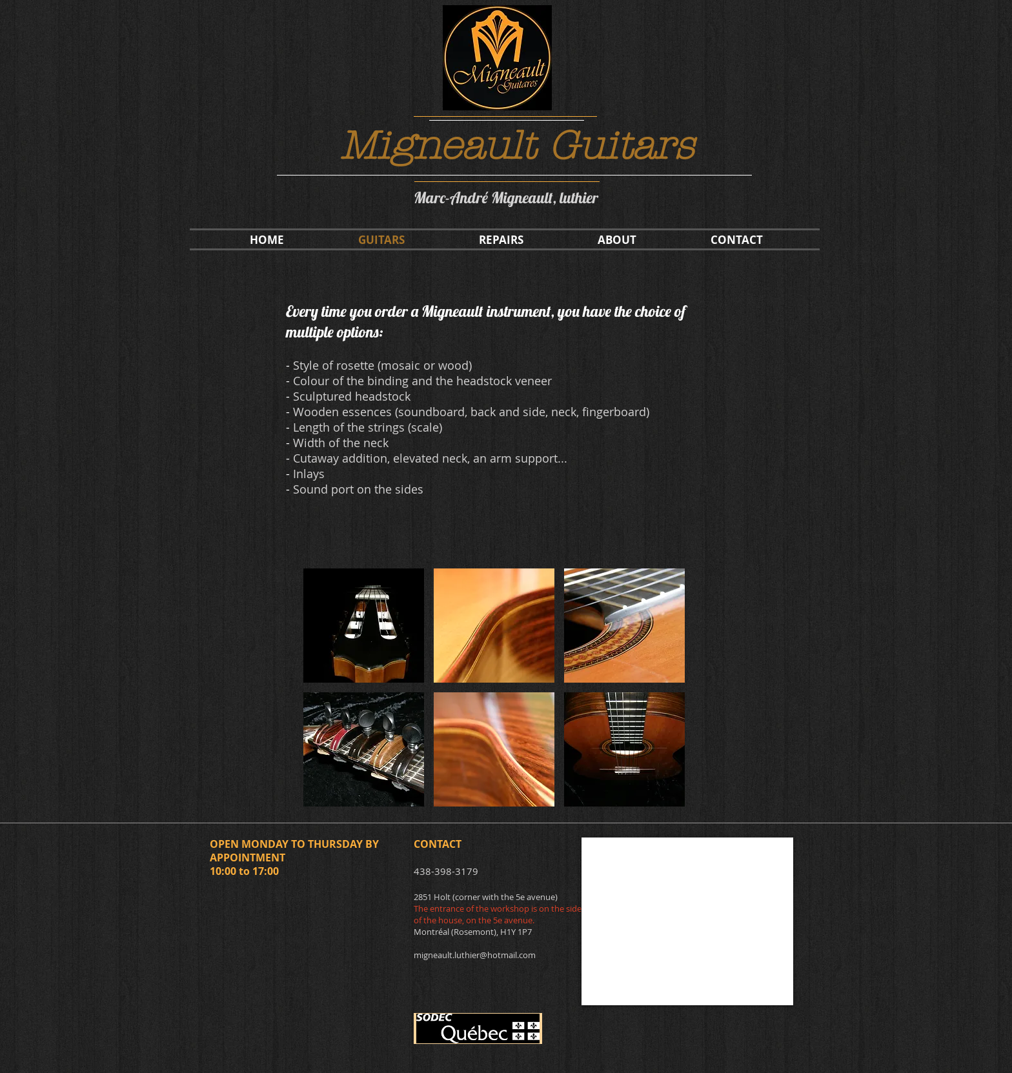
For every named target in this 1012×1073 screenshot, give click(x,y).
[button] (363, 625)
